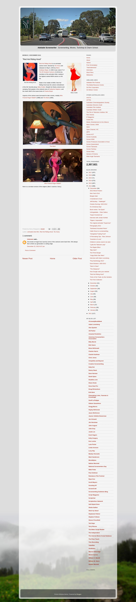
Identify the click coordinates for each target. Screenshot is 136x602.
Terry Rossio (93, 526)
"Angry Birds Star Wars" (97, 255)
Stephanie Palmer (94, 514)
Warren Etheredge (94, 551)
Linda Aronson (93, 447)
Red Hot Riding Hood (46, 232)
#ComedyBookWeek (95, 321)
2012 (90, 186)
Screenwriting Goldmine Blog (98, 491)
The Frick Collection (96, 279)
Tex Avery (57, 65)
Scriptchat (92, 498)
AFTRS (88, 100)
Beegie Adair (94, 196)
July (91, 294)
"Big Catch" (93, 250)
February (93, 307)
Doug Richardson (94, 389)
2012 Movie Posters (96, 190)
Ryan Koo (92, 479)
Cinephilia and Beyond (96, 361)
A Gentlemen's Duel (96, 199)
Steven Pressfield (94, 520)
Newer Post (27, 258)
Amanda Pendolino (95, 334)
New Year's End (95, 193)
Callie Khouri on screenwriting (99, 231)
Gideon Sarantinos (95, 403)
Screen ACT (90, 134)
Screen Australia (91, 137)
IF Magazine (90, 117)
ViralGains (92, 548)
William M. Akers (94, 561)
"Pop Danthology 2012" (97, 261)
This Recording (94, 542)
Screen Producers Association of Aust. (98, 142)
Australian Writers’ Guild (93, 110)
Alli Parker (92, 331)
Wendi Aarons (93, 555)
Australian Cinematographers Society (97, 102)
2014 (90, 180)
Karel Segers (93, 435)
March (92, 304)
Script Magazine (94, 495)
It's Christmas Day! (95, 207)
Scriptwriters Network (96, 501)
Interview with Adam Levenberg (99, 258)
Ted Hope (92, 523)
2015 (90, 178)
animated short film (33, 232)
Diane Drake (93, 383)
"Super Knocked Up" (96, 215)
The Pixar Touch (94, 539)
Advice (88, 62)
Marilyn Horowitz (94, 454)
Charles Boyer (48, 91)
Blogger (79, 594)
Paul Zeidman (93, 473)
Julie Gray (92, 428)
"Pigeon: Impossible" (96, 220)
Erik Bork (92, 392)
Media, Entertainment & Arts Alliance (97, 122)
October (93, 286)
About (88, 60)
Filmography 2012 (95, 226)
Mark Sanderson (94, 457)
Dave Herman (93, 373)
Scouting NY (93, 485)
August (92, 291)
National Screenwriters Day (98, 466)
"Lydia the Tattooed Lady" (97, 244)
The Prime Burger (95, 253)
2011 (90, 313)
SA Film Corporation (92, 87)
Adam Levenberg (94, 324)
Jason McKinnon (94, 413)
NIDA (88, 127)
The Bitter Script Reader (96, 529)
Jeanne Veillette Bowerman (97, 416)
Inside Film (89, 119)
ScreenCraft (92, 488)
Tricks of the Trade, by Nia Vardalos (101, 277)
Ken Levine (92, 441)
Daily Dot (92, 367)
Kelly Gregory (93, 438)
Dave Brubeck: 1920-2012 (98, 263)
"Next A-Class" (94, 266)
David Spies (92, 376)
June (92, 296)
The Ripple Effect (95, 247)
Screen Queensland (92, 144)
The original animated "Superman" (100, 223)
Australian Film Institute (93, 107)
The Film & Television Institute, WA (97, 112)
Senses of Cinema (92, 154)
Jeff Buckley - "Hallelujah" (98, 201)
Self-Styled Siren (94, 504)
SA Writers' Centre (92, 90)
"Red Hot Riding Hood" (97, 274)
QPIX (88, 132)
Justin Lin (92, 432)
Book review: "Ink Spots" (97, 209)
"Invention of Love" (95, 239)
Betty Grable (41, 87)
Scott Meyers (93, 482)
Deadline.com (93, 379)
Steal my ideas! (94, 510)
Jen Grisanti (93, 419)
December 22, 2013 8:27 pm (36, 246)
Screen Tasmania (91, 146)
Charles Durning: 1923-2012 (98, 204)
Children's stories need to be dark (100, 242)
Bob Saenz (92, 345)
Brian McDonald (94, 348)
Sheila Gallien (93, 507)
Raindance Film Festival (96, 476)
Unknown (30, 239)
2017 (90, 172)
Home (52, 258)
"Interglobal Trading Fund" (98, 234)
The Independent (94, 532)
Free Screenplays (91, 65)
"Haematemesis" (91, 67)
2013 (90, 183)
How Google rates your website (99, 271)
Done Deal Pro (93, 386)
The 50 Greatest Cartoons (47, 72)
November (93, 283)
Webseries (89, 75)
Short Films (89, 72)
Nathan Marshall (94, 463)
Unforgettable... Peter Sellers (99, 212)
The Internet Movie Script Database (100, 536)
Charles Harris (93, 351)
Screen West (90, 151)
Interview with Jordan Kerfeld (99, 217)
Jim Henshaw (93, 422)
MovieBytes (92, 460)
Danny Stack (93, 370)
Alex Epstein (93, 327)
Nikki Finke (92, 469)
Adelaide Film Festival (93, 82)
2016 (90, 175)
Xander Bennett (94, 564)
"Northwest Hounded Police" (98, 228)
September (93, 288)
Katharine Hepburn (55, 89)
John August (93, 425)
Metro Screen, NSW (92, 124)
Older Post (77, 258)
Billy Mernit (92, 342)
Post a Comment (30, 250)
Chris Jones (92, 357)
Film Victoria (90, 114)
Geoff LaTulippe (94, 400)
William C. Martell (94, 558)
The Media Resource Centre (95, 85)
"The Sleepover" (95, 269)
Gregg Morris (93, 406)
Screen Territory (91, 149)
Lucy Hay (92, 451)
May (91, 299)
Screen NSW (90, 139)
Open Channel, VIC (92, 129)
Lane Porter (92, 444)
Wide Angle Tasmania (93, 156)
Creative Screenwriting (96, 364)
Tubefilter (92, 545)
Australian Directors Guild (94, 105)
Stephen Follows (94, 517)
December (93, 188)
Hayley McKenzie (94, 410)
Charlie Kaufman (94, 354)
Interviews (89, 70)
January (93, 310)
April (91, 302)
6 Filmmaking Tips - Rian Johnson (100, 236)
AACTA (88, 97)
